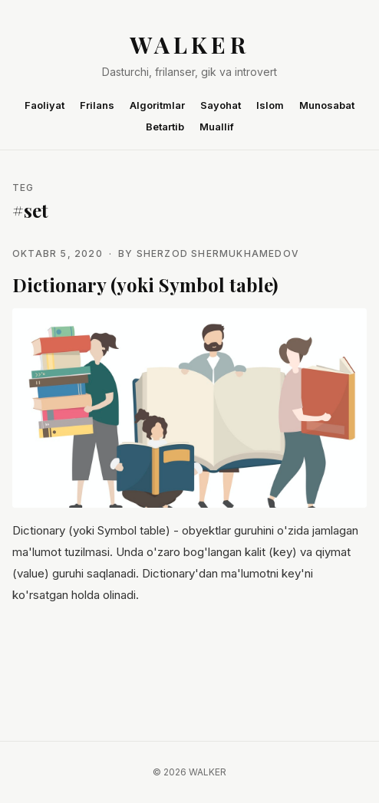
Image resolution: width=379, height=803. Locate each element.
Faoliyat (44, 105)
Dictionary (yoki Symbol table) (145, 284)
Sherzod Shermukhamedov (218, 253)
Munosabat (326, 105)
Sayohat (220, 105)
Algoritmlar (157, 105)
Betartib (165, 126)
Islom (270, 105)
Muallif (216, 126)
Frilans (97, 105)
